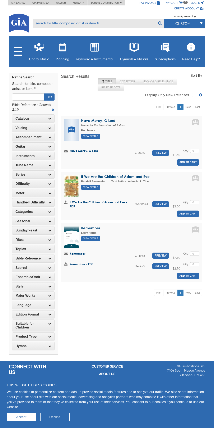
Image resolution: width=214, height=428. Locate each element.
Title (107, 81)
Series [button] (33, 174)
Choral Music (39, 50)
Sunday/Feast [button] (33, 230)
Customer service (107, 366)
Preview (161, 153)
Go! (49, 97)
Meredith (78, 2)
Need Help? (191, 50)
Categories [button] (33, 211)
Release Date (110, 87)
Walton (61, 2)
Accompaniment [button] (33, 137)
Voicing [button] (33, 128)
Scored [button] (33, 268)
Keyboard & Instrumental (94, 50)
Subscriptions (165, 50)
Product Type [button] (33, 336)
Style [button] (33, 286)
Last (197, 107)
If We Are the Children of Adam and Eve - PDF (98, 204)
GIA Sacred (18, 2)
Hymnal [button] (33, 346)
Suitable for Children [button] (33, 325)
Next (188, 107)
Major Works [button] (33, 295)
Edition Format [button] (33, 314)
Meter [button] (33, 193)
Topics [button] (33, 249)
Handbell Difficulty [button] (33, 202)
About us (107, 374)
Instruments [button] (33, 156)
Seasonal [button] (33, 221)
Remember (90, 228)
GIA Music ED (40, 2)
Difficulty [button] (33, 183)
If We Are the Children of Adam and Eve (115, 177)
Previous (170, 107)
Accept (21, 417)
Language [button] (33, 305)
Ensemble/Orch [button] (33, 277)
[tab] (33, 119)
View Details (90, 136)
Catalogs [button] (33, 118)
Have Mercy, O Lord (98, 121)
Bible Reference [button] (33, 258)
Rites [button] (33, 239)
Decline (54, 417)
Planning (62, 50)
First (158, 107)
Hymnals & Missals (134, 50)
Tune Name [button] (33, 165)
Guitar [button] (33, 146)
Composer (127, 81)
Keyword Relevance (158, 81)
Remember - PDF (81, 264)
